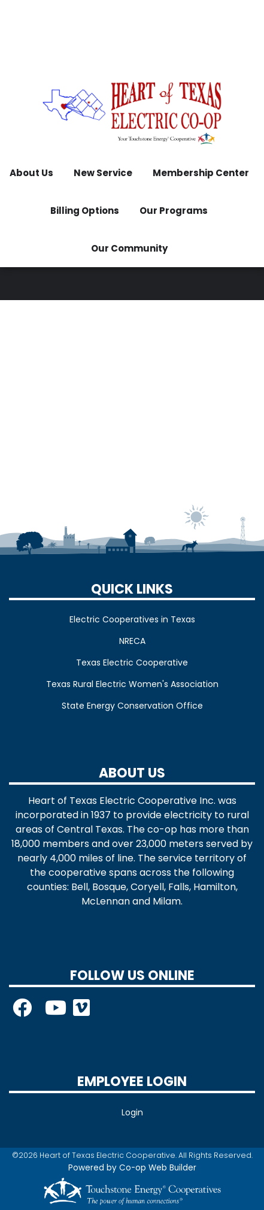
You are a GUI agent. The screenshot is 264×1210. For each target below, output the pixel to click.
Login (132, 1112)
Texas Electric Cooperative (132, 662)
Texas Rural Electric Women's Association (132, 684)
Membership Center (201, 173)
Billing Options (84, 210)
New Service (103, 173)
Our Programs (173, 210)
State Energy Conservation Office (132, 706)
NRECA (132, 641)
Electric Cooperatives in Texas (132, 619)
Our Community (129, 248)
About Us (31, 173)
